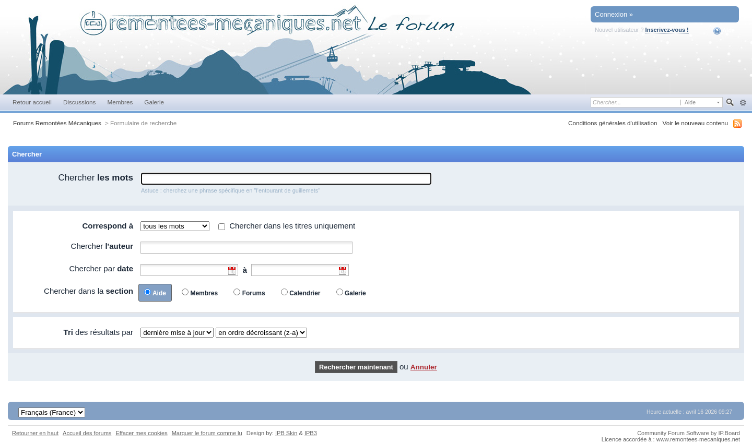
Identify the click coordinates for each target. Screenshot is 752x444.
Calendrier (304, 293)
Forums (253, 293)
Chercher (95, 178)
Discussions (79, 102)
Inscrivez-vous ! (667, 30)
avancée (742, 103)
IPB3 (310, 433)
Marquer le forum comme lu (207, 433)
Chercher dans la (88, 290)
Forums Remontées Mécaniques (57, 122)
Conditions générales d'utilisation (612, 122)
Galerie (154, 102)
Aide (724, 31)
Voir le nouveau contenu (695, 122)
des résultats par (98, 332)
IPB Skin (286, 433)
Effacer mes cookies (141, 433)
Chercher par (101, 268)
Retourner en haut (35, 433)
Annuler (423, 367)
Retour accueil (32, 102)
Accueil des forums (87, 433)
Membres (120, 102)
